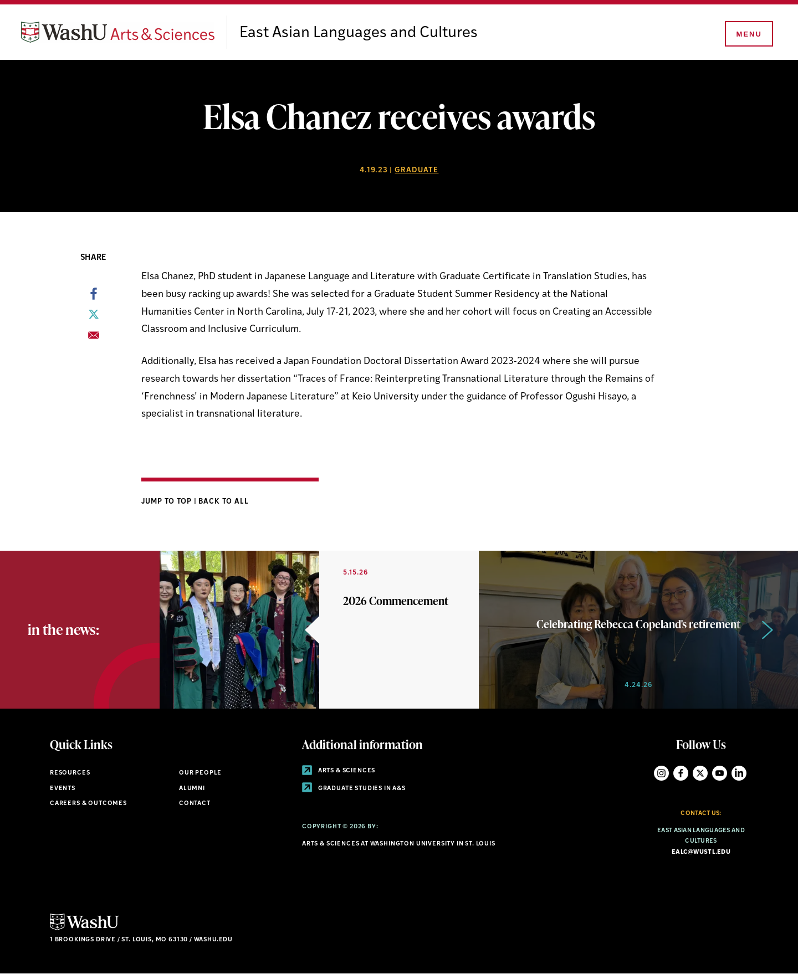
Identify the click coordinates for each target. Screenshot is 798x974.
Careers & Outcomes (88, 804)
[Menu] (748, 34)
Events (62, 789)
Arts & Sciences (338, 771)
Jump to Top (167, 501)
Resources (70, 773)
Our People (200, 773)
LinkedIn (739, 773)
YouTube (719, 773)
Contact (195, 804)
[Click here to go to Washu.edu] (84, 929)
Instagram (661, 773)
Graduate (416, 170)
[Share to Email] (94, 338)
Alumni (192, 789)
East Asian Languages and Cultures (358, 33)
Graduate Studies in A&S (354, 789)
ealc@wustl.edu (701, 852)
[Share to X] (94, 317)
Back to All (223, 501)
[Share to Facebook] (94, 297)
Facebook (681, 773)
